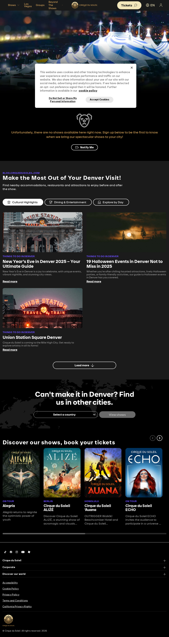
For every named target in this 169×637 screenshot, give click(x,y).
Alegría (9, 506)
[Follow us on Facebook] (11, 552)
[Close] (131, 67)
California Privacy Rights (17, 606)
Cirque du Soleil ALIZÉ (57, 508)
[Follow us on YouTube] (23, 552)
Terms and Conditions (15, 600)
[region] (85, 86)
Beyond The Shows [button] (56, 5)
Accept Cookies (99, 99)
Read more (10, 281)
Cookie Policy (10, 588)
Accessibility (10, 582)
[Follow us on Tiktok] (5, 552)
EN (150, 5)
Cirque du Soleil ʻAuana (97, 508)
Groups (40, 5)
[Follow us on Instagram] (17, 552)
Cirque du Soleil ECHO (138, 508)
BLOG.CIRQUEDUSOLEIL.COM (21, 172)
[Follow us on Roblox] (29, 552)
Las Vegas (28, 5)
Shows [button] (14, 5)
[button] (159, 438)
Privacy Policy (10, 594)
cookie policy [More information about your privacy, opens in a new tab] (88, 90)
